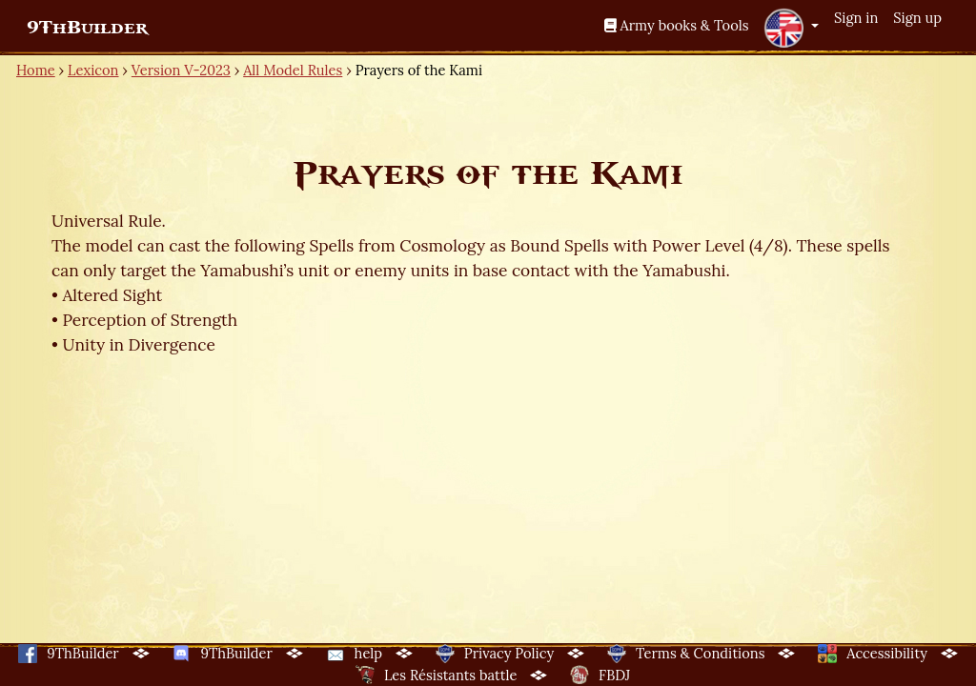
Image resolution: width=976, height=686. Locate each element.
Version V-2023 (181, 70)
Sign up (917, 18)
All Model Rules (292, 70)
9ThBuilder (87, 27)
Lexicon (93, 70)
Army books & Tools (676, 25)
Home (35, 70)
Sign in (856, 18)
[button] (791, 27)
